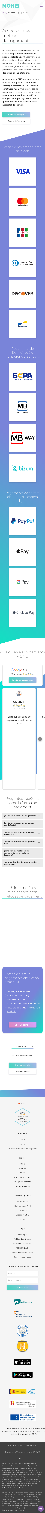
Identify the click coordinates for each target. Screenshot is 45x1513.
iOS (38, 1007)
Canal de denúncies (22, 1257)
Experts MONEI (22, 1215)
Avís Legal (22, 1235)
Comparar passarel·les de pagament (22, 1149)
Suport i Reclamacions (22, 1243)
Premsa (22, 1168)
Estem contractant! (22, 1177)
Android (11, 1011)
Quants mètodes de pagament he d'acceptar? (22, 863)
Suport (22, 1144)
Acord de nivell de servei (22, 1253)
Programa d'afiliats (22, 1182)
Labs (22, 1219)
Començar (22, 1210)
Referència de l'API (22, 1206)
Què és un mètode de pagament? (22, 816)
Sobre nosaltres (23, 1186)
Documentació (22, 1201)
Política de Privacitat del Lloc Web (14, 1488)
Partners (22, 1173)
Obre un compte (16, 115)
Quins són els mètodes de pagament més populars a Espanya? (22, 853)
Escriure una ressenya (22, 680)
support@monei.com (22, 1481)
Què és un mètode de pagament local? (22, 842)
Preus (22, 1140)
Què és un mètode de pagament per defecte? (22, 824)
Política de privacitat (22, 1239)
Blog (22, 1164)
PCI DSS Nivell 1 (22, 1248)
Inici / (4, 13)
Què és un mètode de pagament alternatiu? (22, 833)
